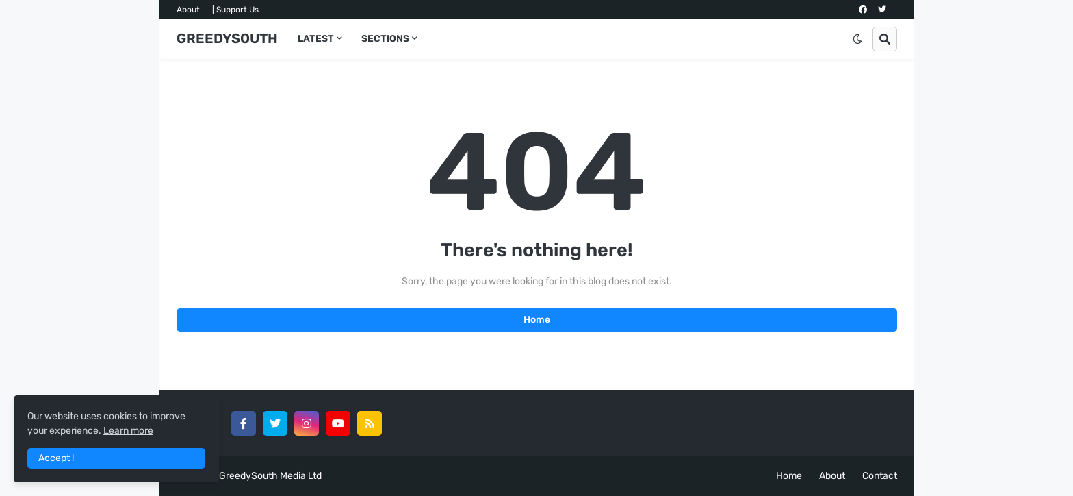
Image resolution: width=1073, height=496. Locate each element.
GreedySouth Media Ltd (270, 476)
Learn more (128, 430)
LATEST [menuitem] (316, 39)
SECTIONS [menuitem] (385, 39)
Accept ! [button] (56, 458)
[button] (857, 39)
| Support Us (235, 9)
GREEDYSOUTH (227, 38)
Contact (879, 476)
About (188, 9)
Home (536, 319)
